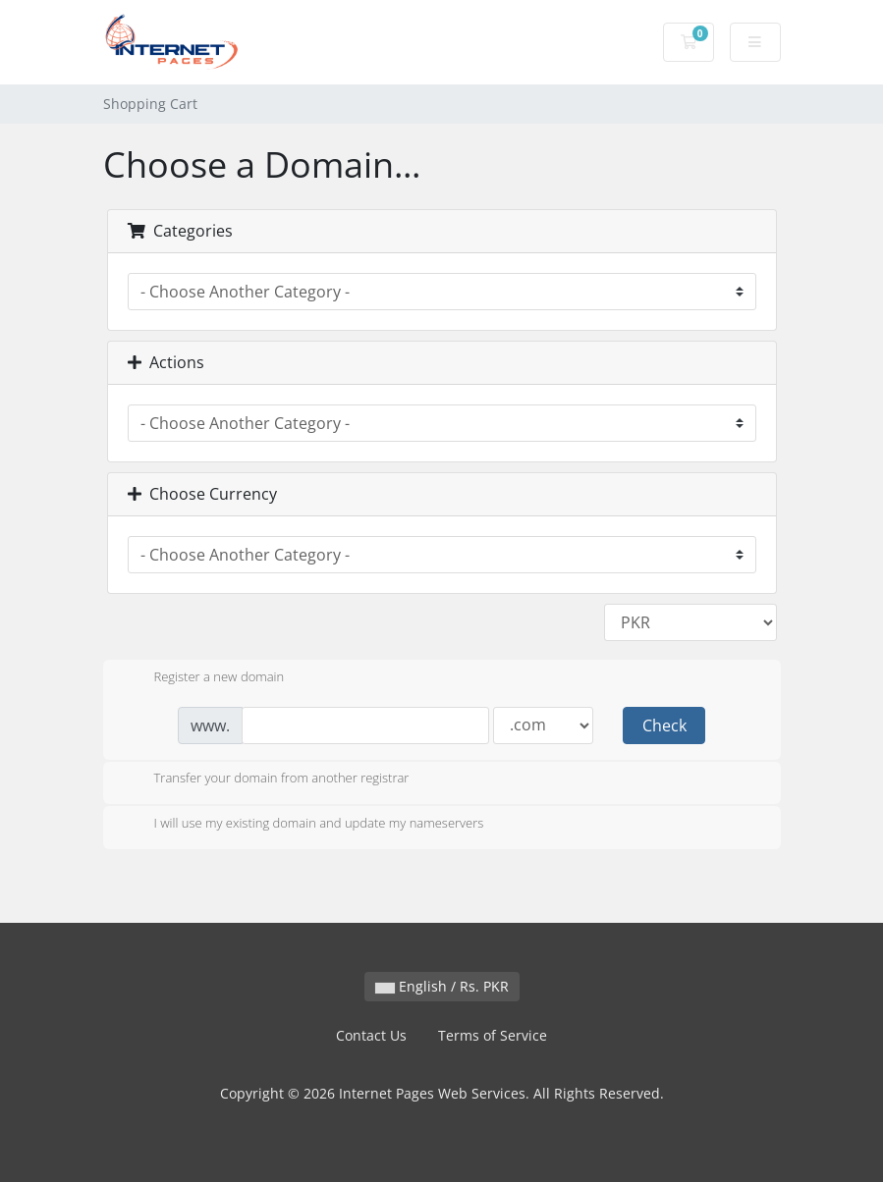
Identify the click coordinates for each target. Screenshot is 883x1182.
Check (664, 725)
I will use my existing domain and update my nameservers (303, 824)
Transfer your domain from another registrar (266, 779)
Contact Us (371, 1035)
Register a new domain (204, 678)
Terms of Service (492, 1035)
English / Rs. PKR (442, 986)
